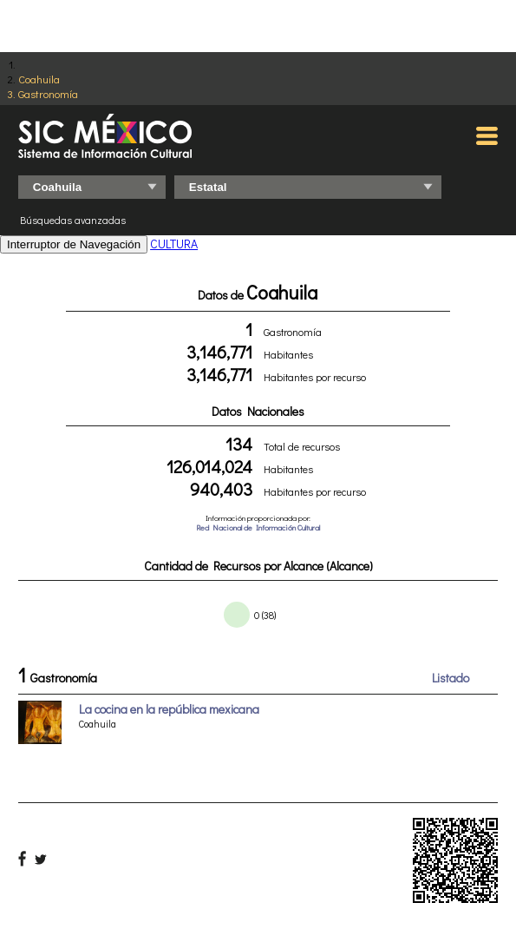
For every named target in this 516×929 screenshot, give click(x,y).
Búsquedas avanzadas (73, 220)
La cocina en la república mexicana (169, 709)
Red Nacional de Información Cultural (258, 527)
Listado (450, 677)
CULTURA (174, 243)
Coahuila (39, 78)
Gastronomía (48, 93)
